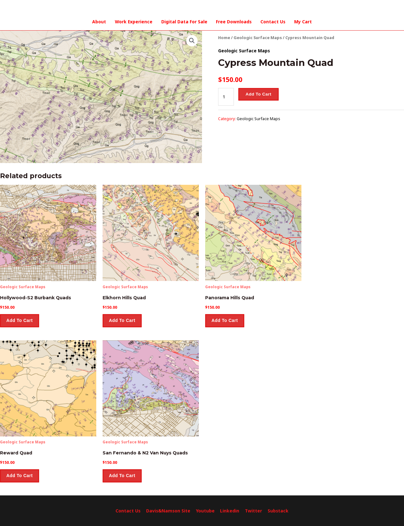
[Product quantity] (226, 95)
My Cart (302, 21)
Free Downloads (234, 21)
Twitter (253, 510)
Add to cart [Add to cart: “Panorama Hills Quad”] (225, 320)
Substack (277, 510)
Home (224, 37)
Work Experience (133, 21)
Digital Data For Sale (184, 21)
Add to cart (258, 93)
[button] (192, 40)
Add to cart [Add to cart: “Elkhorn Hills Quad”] (123, 320)
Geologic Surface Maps (257, 37)
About (100, 21)
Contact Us (272, 21)
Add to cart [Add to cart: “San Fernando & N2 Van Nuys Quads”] (123, 475)
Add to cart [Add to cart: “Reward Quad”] (20, 475)
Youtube (205, 510)
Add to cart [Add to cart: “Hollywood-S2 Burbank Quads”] (20, 320)
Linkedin (229, 510)
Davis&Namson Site (169, 510)
